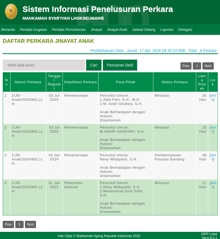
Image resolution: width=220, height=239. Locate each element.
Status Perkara (175, 82)
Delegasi (185, 29)
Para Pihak (125, 82)
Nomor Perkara (28, 82)
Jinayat (96, 29)
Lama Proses (202, 82)
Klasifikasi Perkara (80, 82)
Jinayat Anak (117, 29)
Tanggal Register (54, 82)
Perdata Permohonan (69, 29)
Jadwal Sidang (144, 29)
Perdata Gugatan (33, 29)
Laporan (166, 29)
